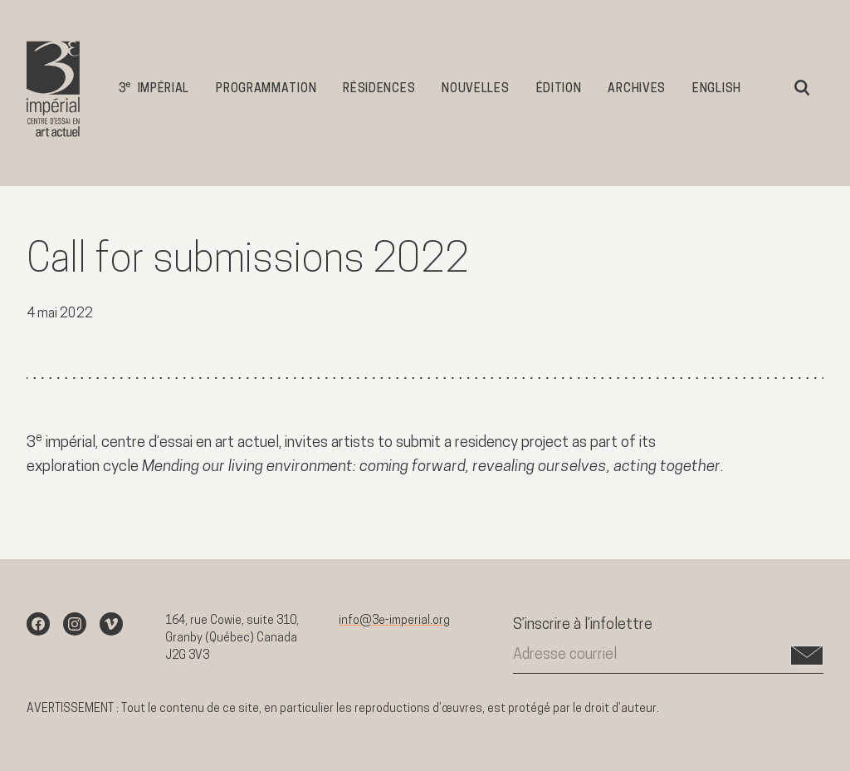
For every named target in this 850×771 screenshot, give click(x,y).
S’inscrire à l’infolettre (582, 625)
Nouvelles (475, 89)
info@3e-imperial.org (394, 621)
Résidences (379, 89)
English (716, 89)
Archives (637, 89)
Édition (559, 89)
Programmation (266, 89)
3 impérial (154, 88)
